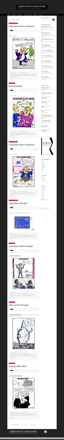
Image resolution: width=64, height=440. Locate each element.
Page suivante (32, 424)
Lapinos (42, 77)
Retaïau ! (42, 111)
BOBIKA (42, 170)
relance (27, 134)
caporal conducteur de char (45, 33)
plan (25, 134)
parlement (11, 415)
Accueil (8, 14)
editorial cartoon (13, 76)
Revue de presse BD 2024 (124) (46, 115)
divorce (13, 75)
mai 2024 (42, 194)
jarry (17, 355)
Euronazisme (15, 86)
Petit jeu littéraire (48, 61)
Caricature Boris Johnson (21, 26)
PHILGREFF (42, 164)
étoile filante (18, 236)
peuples (23, 355)
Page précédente (15, 424)
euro (30, 134)
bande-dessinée (25, 74)
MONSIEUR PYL (43, 165)
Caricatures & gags (28, 14)
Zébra (42, 27)
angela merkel (12, 134)
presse (30, 75)
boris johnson (33, 74)
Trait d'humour (47, 45)
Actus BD (41, 14)
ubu (14, 355)
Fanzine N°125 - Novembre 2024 (46, 93)
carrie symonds (23, 75)
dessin (27, 75)
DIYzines (42, 177)
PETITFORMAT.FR (43, 180)
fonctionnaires (16, 415)
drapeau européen (13, 236)
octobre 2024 (43, 188)
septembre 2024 (43, 189)
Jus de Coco (47, 72)
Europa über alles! (18, 366)
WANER (42, 169)
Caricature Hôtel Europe (21, 246)
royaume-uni (17, 75)
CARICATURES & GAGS (24, 72)
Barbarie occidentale (45, 34)
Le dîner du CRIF (44, 102)
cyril (42, 39)
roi (15, 355)
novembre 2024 (43, 187)
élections (11, 355)
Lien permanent (13, 72)
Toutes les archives (45, 199)
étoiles (35, 235)
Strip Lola (20, 14)
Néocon (42, 106)
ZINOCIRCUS (43, 163)
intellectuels (20, 355)
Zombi (42, 45)
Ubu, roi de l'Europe (19, 305)
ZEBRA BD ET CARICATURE (31, 6)
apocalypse (20, 415)
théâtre (11, 295)
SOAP (42, 168)
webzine (13, 74)
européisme (20, 134)
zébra (16, 74)
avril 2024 (42, 195)
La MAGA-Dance (44, 126)
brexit (11, 75)
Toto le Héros (43, 56)
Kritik (35, 14)
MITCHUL (42, 179)
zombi (17, 76)
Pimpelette (43, 66)
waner (31, 236)
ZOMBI (42, 162)
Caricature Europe (18, 203)
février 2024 (43, 198)
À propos (14, 14)
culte (32, 134)
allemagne (16, 134)
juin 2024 (42, 193)
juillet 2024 (42, 192)
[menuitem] (9, 15)
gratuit (19, 74)
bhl (31, 294)
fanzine (21, 74)
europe (20, 75)
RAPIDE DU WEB (43, 178)
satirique (32, 75)
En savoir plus (42, 439)
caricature (29, 74)
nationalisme (15, 295)
